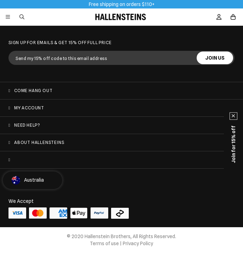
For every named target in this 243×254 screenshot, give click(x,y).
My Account (29, 107)
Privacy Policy (138, 243)
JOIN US (215, 58)
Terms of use (104, 243)
